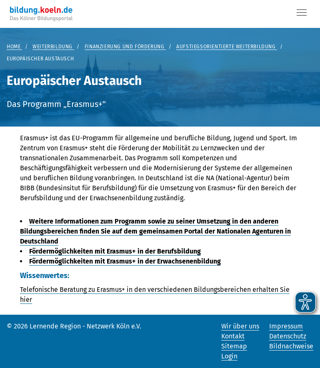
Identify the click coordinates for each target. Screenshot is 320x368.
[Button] (302, 14)
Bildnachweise (291, 346)
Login (229, 356)
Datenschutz (287, 336)
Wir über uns (240, 326)
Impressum (286, 326)
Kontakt (233, 336)
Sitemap (234, 346)
